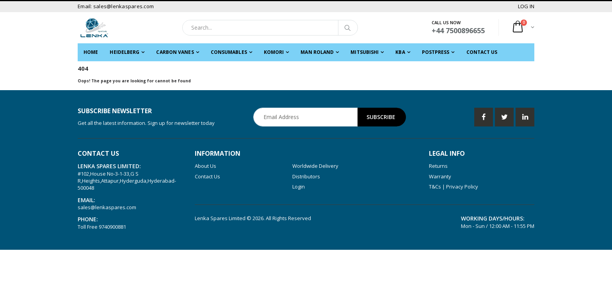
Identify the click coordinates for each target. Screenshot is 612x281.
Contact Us (482, 52)
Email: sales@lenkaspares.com (116, 6)
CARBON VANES (175, 52)
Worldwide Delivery (315, 165)
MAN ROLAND (317, 52)
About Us (205, 165)
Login (298, 186)
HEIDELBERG (124, 52)
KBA (400, 52)
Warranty (440, 176)
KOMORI (274, 52)
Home (91, 52)
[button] (522, 27)
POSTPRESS (436, 52)
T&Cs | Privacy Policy (453, 186)
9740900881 (112, 226)
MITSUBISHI (364, 52)
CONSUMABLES (229, 52)
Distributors (306, 176)
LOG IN (526, 6)
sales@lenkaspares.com (107, 207)
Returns (438, 165)
